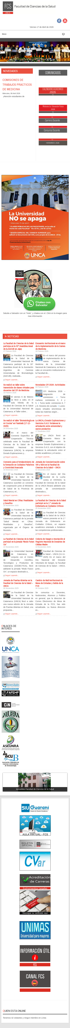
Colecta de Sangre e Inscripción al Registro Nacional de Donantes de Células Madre (50, 541)
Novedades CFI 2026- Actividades (50, 384)
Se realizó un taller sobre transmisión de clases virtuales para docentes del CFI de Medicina (18, 387)
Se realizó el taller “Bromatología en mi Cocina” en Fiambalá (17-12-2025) (18, 423)
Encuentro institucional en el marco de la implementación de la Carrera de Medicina (50, 346)
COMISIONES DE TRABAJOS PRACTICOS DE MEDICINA (17, 84)
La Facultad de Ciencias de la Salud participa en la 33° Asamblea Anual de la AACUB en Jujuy (18, 346)
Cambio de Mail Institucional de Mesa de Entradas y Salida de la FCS (49, 583)
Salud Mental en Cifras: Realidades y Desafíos (18, 502)
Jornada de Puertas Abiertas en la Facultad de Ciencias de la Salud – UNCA (18, 583)
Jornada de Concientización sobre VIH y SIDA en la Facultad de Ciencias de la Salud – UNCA (50, 464)
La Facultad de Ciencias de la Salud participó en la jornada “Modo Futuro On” (18, 541)
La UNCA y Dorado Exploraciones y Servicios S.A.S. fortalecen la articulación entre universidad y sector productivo (50, 424)
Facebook (59, 21)
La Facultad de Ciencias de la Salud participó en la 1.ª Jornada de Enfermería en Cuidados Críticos (50, 503)
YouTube (65, 21)
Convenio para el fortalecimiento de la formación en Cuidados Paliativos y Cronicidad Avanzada (18, 464)
